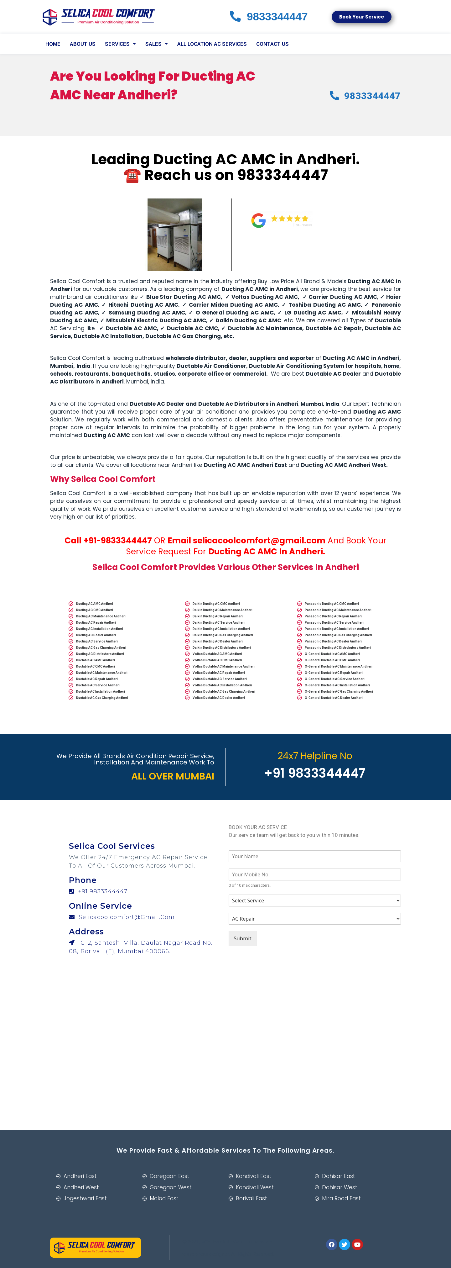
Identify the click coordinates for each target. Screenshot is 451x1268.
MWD (208, 1241)
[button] (361, 17)
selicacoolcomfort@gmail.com (259, 540)
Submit (242, 938)
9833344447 (282, 175)
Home (52, 44)
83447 (269, 16)
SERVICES (120, 44)
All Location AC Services (212, 44)
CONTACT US (272, 44)
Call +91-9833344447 (108, 540)
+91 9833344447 (98, 891)
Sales (156, 44)
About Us (83, 44)
